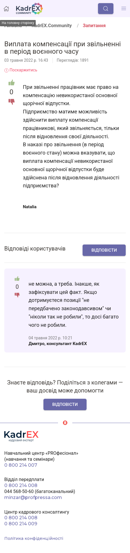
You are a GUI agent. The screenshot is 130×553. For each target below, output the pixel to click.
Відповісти (104, 250)
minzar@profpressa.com (33, 497)
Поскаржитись (20, 70)
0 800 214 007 (20, 465)
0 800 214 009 (20, 523)
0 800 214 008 (20, 485)
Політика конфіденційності (33, 538)
